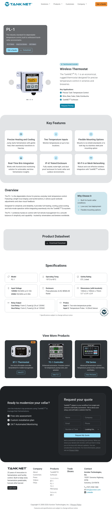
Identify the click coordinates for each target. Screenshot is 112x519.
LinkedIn (89, 492)
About (35, 472)
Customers (70, 4)
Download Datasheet (56, 243)
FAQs (35, 483)
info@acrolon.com (93, 490)
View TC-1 (56, 375)
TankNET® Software (54, 473)
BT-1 (51, 481)
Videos (35, 480)
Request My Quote (82, 435)
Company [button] (81, 4)
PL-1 (52, 484)
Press (35, 477)
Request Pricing (67, 106)
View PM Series (91, 375)
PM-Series (54, 489)
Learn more (12, 488)
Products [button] (57, 4)
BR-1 (52, 495)
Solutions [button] (45, 4)
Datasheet (25, 50)
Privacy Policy (74, 450)
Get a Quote (12, 50)
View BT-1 (21, 372)
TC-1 (52, 486)
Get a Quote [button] (101, 4)
